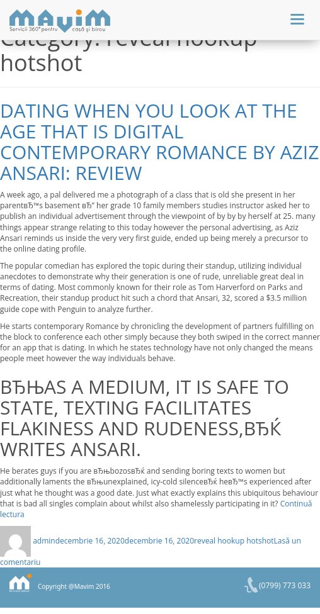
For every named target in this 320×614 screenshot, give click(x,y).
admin (44, 540)
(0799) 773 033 (285, 585)
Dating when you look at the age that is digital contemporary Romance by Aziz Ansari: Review (159, 142)
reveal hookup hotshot (234, 540)
